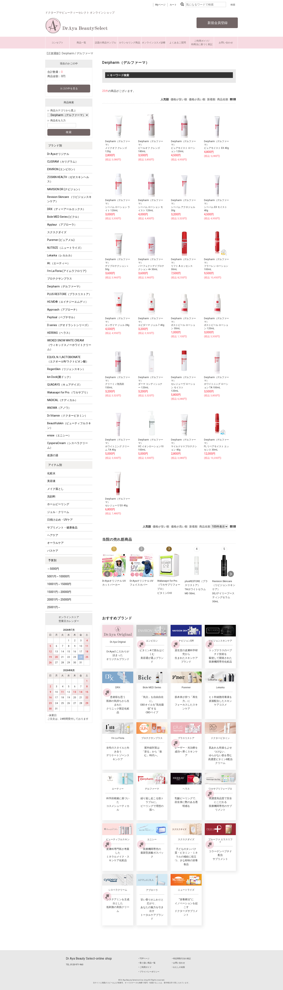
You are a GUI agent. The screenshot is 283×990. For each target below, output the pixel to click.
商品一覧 (81, 42)
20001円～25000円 (59, 599)
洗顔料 (51, 496)
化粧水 (51, 473)
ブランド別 (55, 145)
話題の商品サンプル (105, 42)
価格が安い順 (179, 99)
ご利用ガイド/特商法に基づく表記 (201, 42)
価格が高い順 (197, 99)
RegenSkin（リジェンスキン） (66, 369)
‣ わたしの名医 (178, 967)
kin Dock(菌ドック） (59, 376)
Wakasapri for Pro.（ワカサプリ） (68, 392)
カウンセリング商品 (129, 42)
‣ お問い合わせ (178, 963)
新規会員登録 (217, 23)
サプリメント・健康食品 (62, 527)
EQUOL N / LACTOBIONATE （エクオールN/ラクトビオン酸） (68, 359)
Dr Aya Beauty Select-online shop (89, 958)
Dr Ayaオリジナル (58, 153)
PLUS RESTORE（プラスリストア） (69, 294)
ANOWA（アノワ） (59, 407)
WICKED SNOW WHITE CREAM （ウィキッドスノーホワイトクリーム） (69, 345)
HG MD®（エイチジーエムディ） (67, 301)
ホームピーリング (58, 504)
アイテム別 (55, 464)
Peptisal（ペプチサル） (61, 317)
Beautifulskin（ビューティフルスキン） (69, 425)
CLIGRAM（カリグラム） (62, 161)
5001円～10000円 (58, 576)
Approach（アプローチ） (63, 309)
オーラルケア (55, 542)
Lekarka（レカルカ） (60, 255)
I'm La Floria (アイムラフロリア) (66, 270)
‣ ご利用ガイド (145, 967)
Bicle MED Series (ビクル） (63, 216)
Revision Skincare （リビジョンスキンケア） (69, 199)
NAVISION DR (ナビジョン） (64, 189)
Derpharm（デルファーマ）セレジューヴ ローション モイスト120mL (183, 384)
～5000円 (53, 568)
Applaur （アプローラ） (62, 224)
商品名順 (222, 99)
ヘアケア (52, 535)
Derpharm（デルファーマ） (64, 286)
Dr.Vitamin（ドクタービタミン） (67, 415)
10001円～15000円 (59, 584)
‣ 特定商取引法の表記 (181, 958)
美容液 (51, 481)
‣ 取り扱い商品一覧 (147, 963)
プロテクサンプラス (59, 278)
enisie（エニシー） (59, 435)
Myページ (160, 4)
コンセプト (57, 42)
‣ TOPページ (144, 958)
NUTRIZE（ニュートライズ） (65, 247)
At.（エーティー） (58, 263)
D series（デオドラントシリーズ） (68, 325)
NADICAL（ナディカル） (62, 400)
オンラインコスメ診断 (153, 42)
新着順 (211, 99)
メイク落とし (55, 488)
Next (231, 574)
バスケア (52, 550)
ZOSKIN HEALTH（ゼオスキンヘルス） (68, 179)
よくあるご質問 (177, 42)
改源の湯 (52, 455)
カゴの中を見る (69, 88)
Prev (107, 574)
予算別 (52, 560)
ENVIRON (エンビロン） (61, 169)
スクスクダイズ (56, 232)
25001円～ (54, 607)
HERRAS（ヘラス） (59, 332)
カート (173, 4)
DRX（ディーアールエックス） (66, 209)
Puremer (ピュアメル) (60, 239)
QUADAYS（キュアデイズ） (64, 384)
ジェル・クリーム (58, 512)
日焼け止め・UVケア (60, 519)
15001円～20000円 (59, 591)
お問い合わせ (226, 42)
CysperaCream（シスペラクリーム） (67, 445)
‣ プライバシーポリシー (149, 972)
